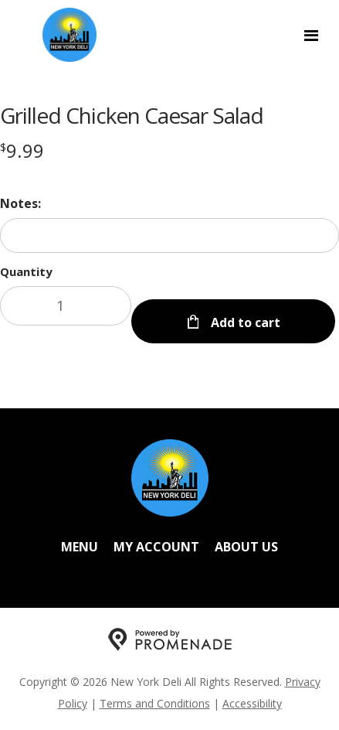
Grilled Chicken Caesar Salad (131, 115)
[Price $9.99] (22, 150)
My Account (156, 546)
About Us (246, 546)
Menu (79, 546)
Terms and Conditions (155, 703)
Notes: (20, 203)
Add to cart (244, 322)
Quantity (26, 271)
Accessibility (252, 703)
